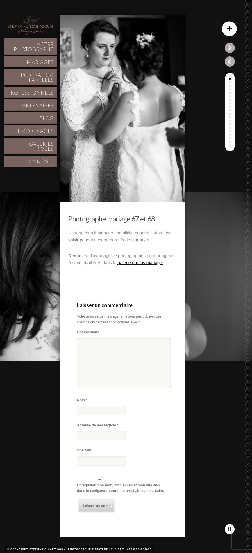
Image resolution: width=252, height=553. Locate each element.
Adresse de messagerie (97, 425)
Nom (82, 400)
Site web (84, 450)
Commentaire (88, 332)
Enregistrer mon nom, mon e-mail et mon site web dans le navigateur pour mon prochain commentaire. (120, 488)
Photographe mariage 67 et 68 (111, 218)
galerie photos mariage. (140, 262)
